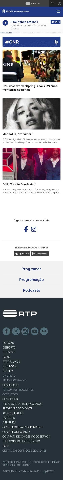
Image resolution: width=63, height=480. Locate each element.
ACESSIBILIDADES (13, 413)
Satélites (9, 418)
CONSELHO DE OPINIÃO (16, 432)
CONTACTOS (10, 399)
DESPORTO (9, 347)
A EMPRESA (9, 422)
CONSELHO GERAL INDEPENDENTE (23, 427)
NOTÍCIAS (8, 343)
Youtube (35, 331)
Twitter (16, 331)
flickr (44, 331)
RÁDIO (6, 357)
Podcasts (31, 290)
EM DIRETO (9, 375)
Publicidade (23, 465)
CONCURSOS (10, 385)
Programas (31, 268)
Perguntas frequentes (18, 389)
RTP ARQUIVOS (11, 361)
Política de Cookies (39, 462)
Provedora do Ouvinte (17, 408)
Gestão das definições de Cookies (24, 450)
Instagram (25, 331)
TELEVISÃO (9, 352)
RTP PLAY (8, 371)
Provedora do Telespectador (22, 404)
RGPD (6, 446)
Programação (31, 279)
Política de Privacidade (15, 462)
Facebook (7, 331)
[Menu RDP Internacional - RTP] (60, 12)
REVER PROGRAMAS (14, 380)
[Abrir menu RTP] (31, 3)
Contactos (10, 394)
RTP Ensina (10, 366)
